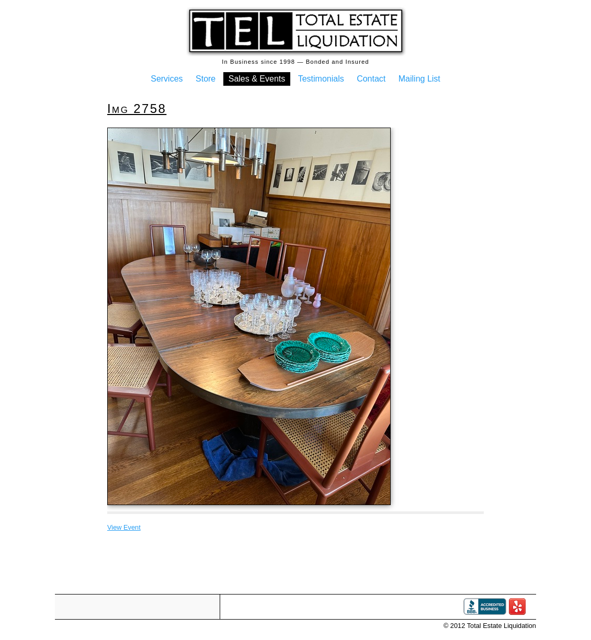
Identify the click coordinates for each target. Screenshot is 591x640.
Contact (371, 78)
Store (205, 78)
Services (167, 78)
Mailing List (419, 78)
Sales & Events (257, 78)
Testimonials (321, 78)
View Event (124, 527)
